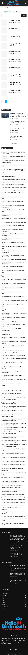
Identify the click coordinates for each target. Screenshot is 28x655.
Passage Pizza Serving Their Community (14, 182)
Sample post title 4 (14, 51)
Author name (11, 22)
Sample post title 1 (14, 28)
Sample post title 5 (14, 59)
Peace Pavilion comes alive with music (17, 516)
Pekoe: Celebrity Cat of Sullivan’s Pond (15, 350)
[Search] (24, 15)
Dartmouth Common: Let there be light (16, 494)
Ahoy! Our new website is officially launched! (15, 355)
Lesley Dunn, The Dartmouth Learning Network (12, 485)
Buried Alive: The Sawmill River (15, 388)
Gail (2, 270)
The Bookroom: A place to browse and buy (11, 487)
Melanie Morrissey (5, 313)
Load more (14, 143)
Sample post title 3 (14, 44)
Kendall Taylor (4, 512)
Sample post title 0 (14, 20)
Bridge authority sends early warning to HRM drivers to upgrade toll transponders (18, 555)
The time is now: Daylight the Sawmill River (15, 461)
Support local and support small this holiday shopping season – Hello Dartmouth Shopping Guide (13, 171)
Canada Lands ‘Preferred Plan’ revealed (14, 184)
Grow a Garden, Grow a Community (16, 502)
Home (2, 7)
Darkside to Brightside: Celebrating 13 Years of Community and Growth (18, 547)
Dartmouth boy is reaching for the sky (16, 190)
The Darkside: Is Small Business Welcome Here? (15, 222)
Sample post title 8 (14, 83)
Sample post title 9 (14, 90)
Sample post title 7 (14, 75)
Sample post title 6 (14, 67)
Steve (2, 317)
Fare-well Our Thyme (13, 321)
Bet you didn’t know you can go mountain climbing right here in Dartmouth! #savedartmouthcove (18, 115)
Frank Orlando (4, 156)
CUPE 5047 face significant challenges (16, 179)
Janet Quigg (4, 481)
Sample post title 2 (14, 36)
